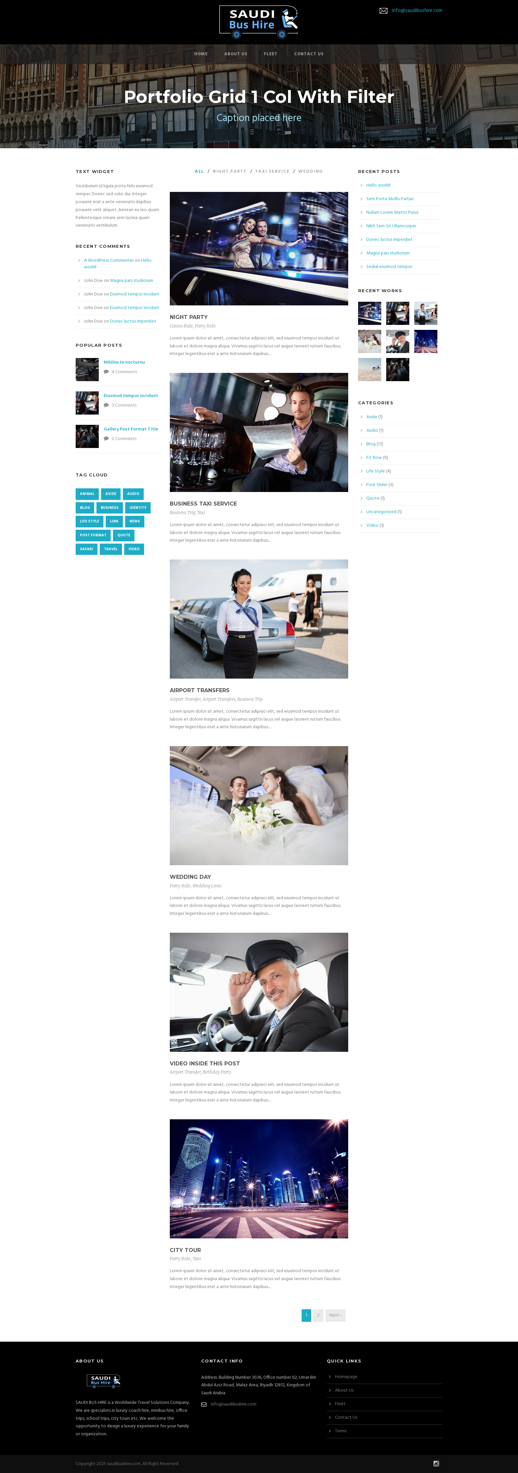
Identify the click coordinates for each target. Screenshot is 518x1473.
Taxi (201, 512)
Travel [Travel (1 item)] (111, 549)
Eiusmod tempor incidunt (135, 294)
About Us (235, 54)
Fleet (271, 54)
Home (201, 54)
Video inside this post (205, 1063)
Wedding (310, 171)
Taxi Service (272, 171)
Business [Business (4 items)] (110, 508)
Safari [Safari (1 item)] (86, 549)
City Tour (185, 1250)
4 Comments (124, 372)
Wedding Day (190, 877)
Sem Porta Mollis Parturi (390, 199)
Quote (373, 498)
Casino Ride (181, 326)
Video (372, 525)
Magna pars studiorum (131, 281)
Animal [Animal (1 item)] (87, 494)
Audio (372, 430)
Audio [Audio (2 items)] (133, 494)
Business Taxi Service (203, 504)
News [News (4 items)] (135, 521)
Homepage (346, 1377)
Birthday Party (217, 1072)
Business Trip (182, 512)
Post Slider (377, 485)
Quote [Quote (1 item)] (123, 535)
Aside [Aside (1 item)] (110, 494)
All (199, 171)
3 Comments (124, 405)
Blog (371, 444)
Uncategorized (381, 512)
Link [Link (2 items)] (114, 521)
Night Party (230, 171)
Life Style (375, 471)
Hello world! (378, 185)
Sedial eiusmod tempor (389, 267)
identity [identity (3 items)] (138, 508)
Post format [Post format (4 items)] (93, 535)
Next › (335, 1315)
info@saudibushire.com (417, 11)
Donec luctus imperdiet (133, 321)
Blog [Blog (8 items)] (85, 508)
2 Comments (124, 439)
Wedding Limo (207, 886)
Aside (371, 417)
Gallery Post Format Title (131, 429)
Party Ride (205, 326)
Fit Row (374, 458)
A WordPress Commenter (109, 260)
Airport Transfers (200, 690)
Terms (341, 1431)
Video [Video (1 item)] (134, 549)
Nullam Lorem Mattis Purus (392, 212)
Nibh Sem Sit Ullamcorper (391, 226)
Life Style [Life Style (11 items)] (89, 521)
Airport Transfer (185, 699)
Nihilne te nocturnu (124, 362)
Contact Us (309, 54)
